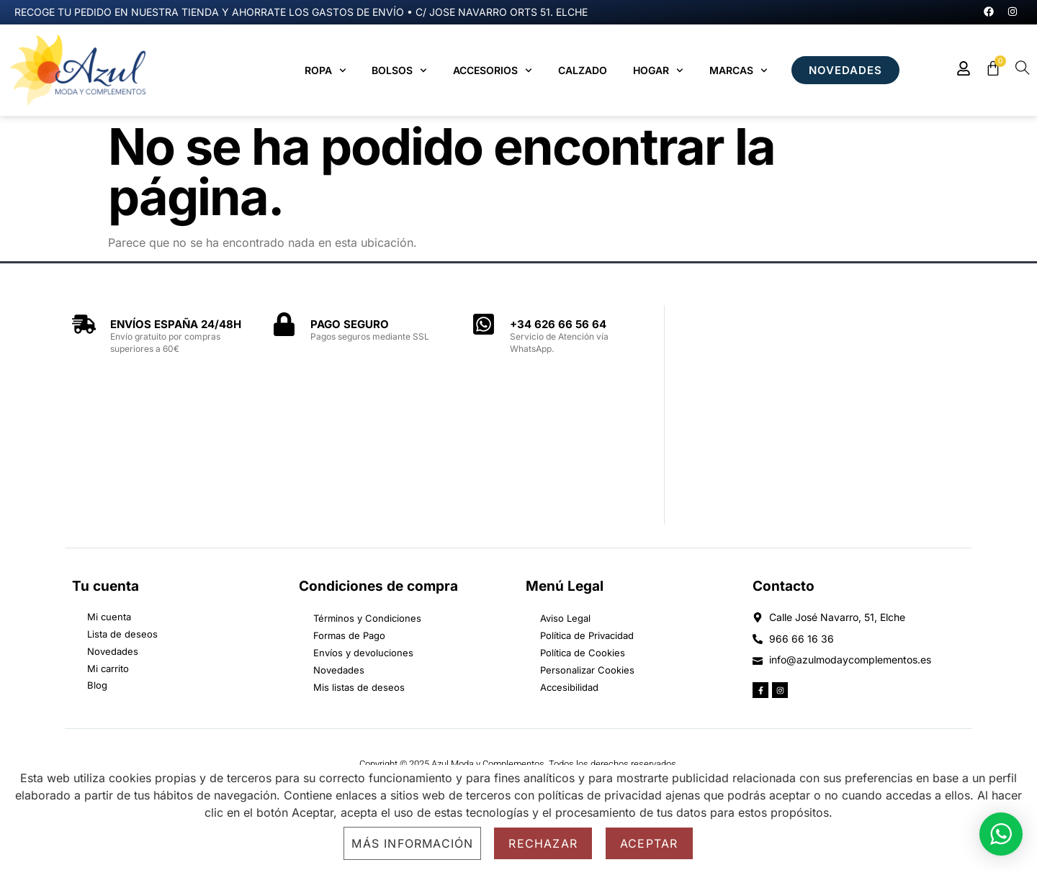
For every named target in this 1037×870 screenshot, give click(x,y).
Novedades (338, 670)
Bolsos (399, 70)
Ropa (325, 70)
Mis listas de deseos (359, 687)
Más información (412, 843)
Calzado (582, 70)
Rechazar (543, 843)
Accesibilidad (569, 687)
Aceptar (649, 843)
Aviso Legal (565, 618)
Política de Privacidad (587, 635)
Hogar (658, 70)
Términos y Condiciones (367, 618)
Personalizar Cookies (587, 670)
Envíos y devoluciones (363, 652)
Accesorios (492, 70)
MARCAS (738, 70)
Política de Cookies (582, 652)
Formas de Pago (349, 635)
